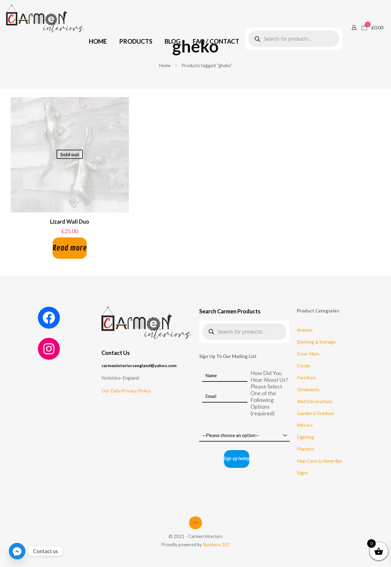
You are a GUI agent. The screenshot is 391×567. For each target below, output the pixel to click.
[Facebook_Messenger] (17, 551)
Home (165, 65)
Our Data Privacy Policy (126, 390)
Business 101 (216, 544)
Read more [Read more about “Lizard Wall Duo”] (70, 248)
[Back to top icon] (195, 522)
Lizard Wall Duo (69, 221)
